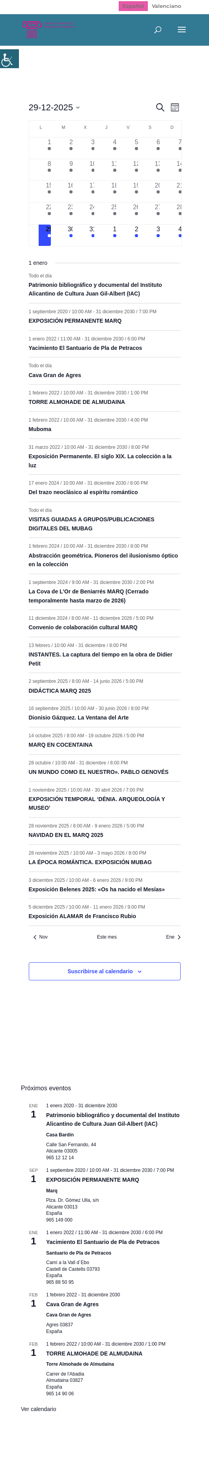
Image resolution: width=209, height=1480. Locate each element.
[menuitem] (133, 6)
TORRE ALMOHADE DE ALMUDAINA (77, 402)
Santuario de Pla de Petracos (78, 1253)
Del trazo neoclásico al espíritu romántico (83, 492)
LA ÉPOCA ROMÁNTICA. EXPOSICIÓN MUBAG (90, 862)
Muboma (40, 429)
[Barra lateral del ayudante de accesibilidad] (9, 58)
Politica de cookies (100, 1455)
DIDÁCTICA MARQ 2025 (60, 691)
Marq (52, 1191)
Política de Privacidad (120, 1447)
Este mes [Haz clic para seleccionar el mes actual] (107, 937)
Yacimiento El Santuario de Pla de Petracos (85, 348)
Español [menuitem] (133, 6)
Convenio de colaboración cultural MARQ (83, 627)
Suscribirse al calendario (100, 971)
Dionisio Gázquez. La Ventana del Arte (79, 717)
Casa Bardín (60, 1135)
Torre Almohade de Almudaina (80, 1364)
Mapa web (64, 1447)
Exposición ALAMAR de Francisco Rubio (82, 916)
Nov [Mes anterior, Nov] (41, 937)
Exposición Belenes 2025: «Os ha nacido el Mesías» (97, 889)
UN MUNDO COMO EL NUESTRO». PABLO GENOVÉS (99, 772)
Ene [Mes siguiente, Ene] (173, 937)
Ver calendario (38, 1409)
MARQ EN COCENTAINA (61, 745)
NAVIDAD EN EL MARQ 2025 (66, 835)
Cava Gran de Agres (55, 375)
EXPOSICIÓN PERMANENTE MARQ (75, 321)
